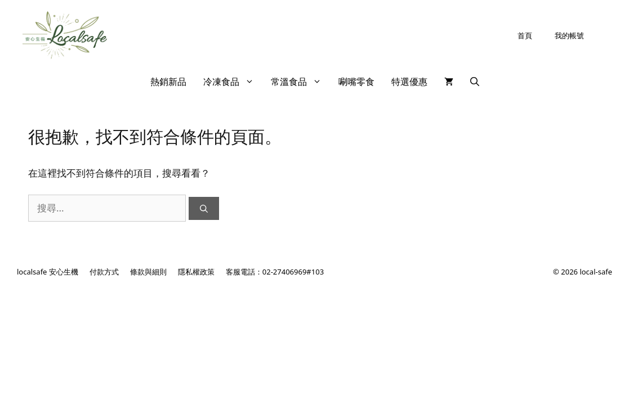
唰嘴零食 (356, 81)
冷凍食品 (232, 81)
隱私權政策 (196, 272)
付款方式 (104, 272)
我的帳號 (569, 35)
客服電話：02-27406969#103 (275, 272)
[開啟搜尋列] (475, 81)
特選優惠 (409, 81)
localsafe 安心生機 (47, 272)
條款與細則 (148, 272)
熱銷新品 (168, 81)
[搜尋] (204, 208)
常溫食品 (300, 81)
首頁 (525, 35)
